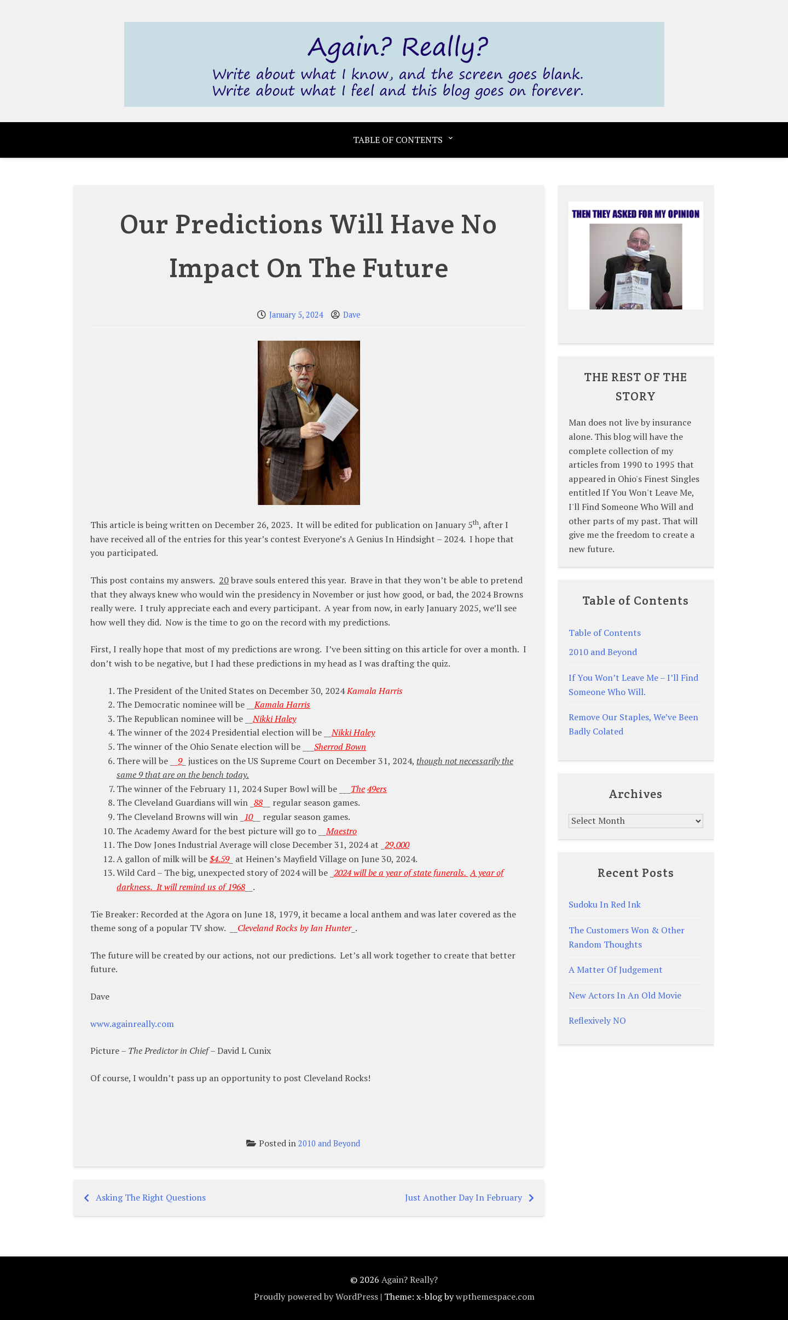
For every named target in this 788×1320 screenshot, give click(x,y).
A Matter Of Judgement (616, 969)
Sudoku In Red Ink (605, 904)
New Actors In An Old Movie (625, 995)
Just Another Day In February (463, 1197)
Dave (352, 314)
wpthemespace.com (495, 1296)
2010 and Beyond (329, 1143)
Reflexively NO (597, 1020)
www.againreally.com (132, 1024)
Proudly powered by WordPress (316, 1296)
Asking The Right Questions (151, 1197)
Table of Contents (398, 140)
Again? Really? (409, 1279)
